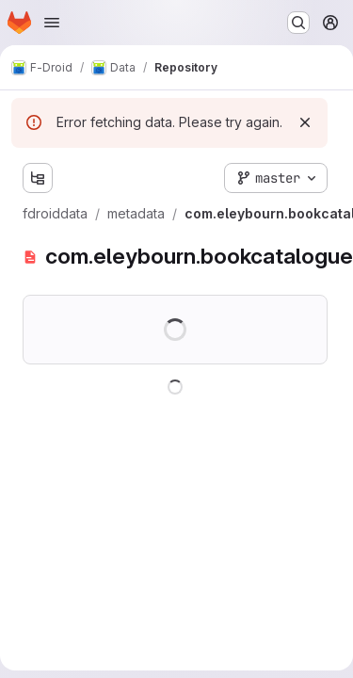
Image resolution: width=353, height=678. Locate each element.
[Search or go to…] (298, 22)
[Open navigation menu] (52, 23)
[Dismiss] (305, 122)
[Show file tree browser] (38, 178)
